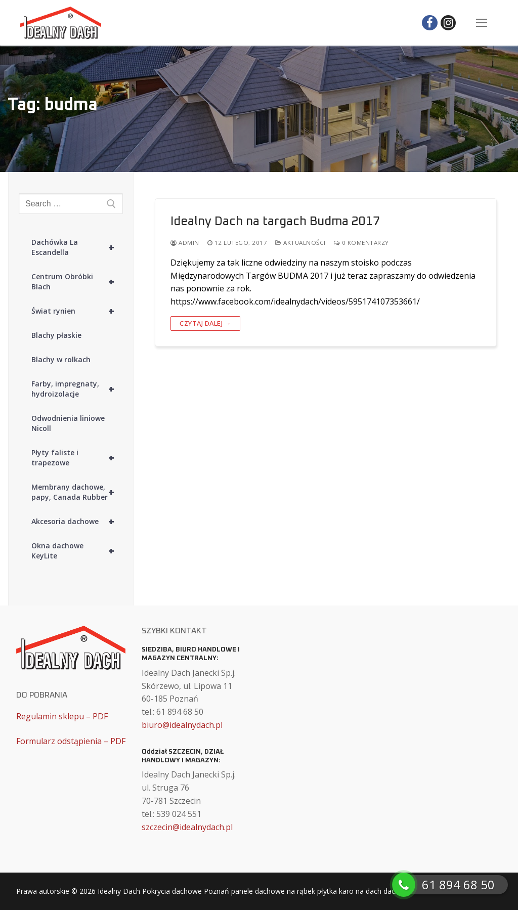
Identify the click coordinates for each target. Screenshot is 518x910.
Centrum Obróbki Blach (77, 282)
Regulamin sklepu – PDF (62, 716)
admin (184, 242)
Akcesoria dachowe (77, 521)
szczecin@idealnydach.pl (187, 827)
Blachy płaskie (56, 335)
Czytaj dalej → (205, 323)
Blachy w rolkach (61, 359)
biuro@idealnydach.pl (182, 724)
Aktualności (300, 242)
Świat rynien (77, 311)
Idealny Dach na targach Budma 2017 (275, 221)
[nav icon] (481, 23)
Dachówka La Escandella (77, 247)
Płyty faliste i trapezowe (77, 458)
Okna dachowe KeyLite (77, 551)
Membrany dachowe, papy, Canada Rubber (77, 492)
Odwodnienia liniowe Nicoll (68, 423)
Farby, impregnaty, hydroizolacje (77, 389)
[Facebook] (430, 23)
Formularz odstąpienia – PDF (70, 741)
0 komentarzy (361, 242)
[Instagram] (448, 23)
